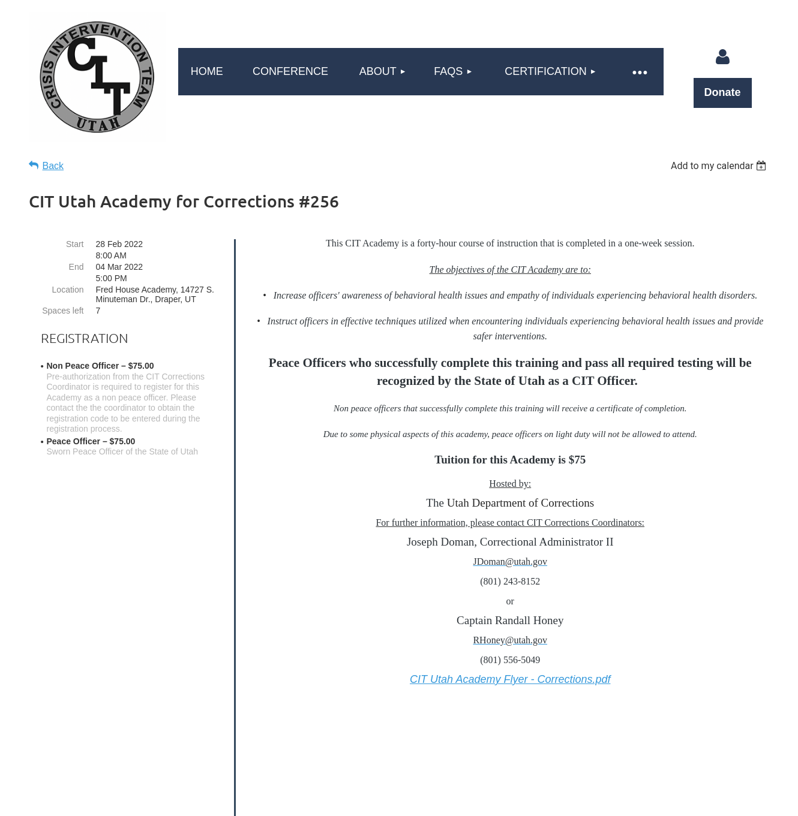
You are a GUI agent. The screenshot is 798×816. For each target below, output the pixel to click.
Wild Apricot (625, 801)
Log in (722, 57)
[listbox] (720, 165)
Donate (722, 92)
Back (53, 166)
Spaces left (62, 310)
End (76, 267)
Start (75, 244)
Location (68, 289)
